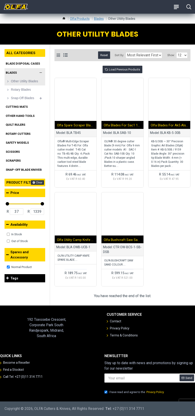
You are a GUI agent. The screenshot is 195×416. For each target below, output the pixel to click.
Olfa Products (80, 18)
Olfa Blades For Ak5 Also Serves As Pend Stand (169, 125)
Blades (99, 18)
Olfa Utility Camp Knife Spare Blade (75, 240)
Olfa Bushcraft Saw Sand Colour (122, 240)
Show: (171, 55)
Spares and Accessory (19, 254)
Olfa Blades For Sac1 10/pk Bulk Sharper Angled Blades (122, 125)
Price (14, 193)
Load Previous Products (124, 69)
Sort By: (119, 55)
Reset (104, 55)
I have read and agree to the (134, 392)
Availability (19, 225)
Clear (39, 182)
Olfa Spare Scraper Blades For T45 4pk (75, 125)
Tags (14, 278)
